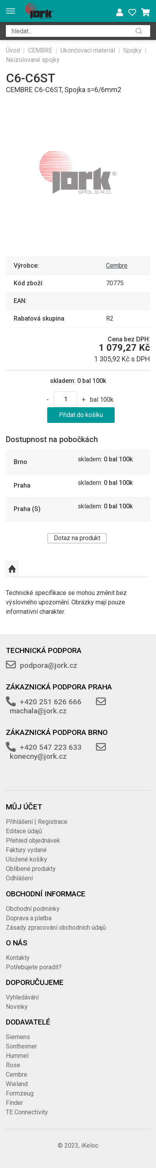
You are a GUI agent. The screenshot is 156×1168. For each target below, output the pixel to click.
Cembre (117, 265)
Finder (14, 1102)
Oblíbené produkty (31, 868)
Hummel (17, 1055)
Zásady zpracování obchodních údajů (56, 927)
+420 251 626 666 (51, 701)
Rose (13, 1065)
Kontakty (18, 957)
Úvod (13, 50)
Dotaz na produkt (77, 538)
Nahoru (12, 568)
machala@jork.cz (38, 710)
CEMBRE (40, 50)
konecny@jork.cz (38, 756)
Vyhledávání (22, 997)
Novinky (17, 1006)
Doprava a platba (28, 918)
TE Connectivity (27, 1112)
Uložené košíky (26, 859)
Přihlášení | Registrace (36, 821)
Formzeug (20, 1093)
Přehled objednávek (33, 840)
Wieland (17, 1084)
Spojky (132, 50)
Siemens (18, 1037)
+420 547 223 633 (51, 747)
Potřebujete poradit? (34, 967)
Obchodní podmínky (33, 908)
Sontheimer (21, 1046)
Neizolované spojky (33, 59)
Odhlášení (19, 878)
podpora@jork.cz (48, 665)
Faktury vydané (26, 850)
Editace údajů (24, 831)
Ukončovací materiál (87, 50)
